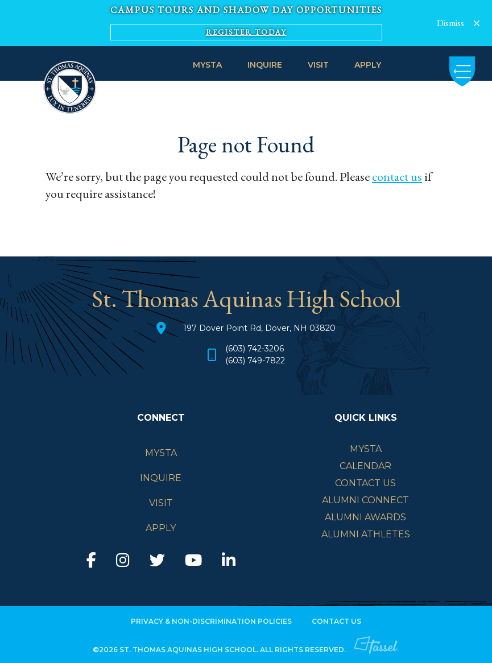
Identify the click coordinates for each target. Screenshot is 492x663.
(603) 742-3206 (254, 349)
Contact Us (365, 483)
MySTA (207, 65)
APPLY (367, 65)
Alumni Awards (365, 517)
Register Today (246, 32)
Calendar (365, 466)
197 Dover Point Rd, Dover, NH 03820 (259, 328)
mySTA (366, 449)
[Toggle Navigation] (462, 71)
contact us (397, 176)
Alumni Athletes (365, 534)
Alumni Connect (365, 500)
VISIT (318, 65)
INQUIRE (264, 65)
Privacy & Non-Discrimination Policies (211, 622)
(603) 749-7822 (255, 361)
